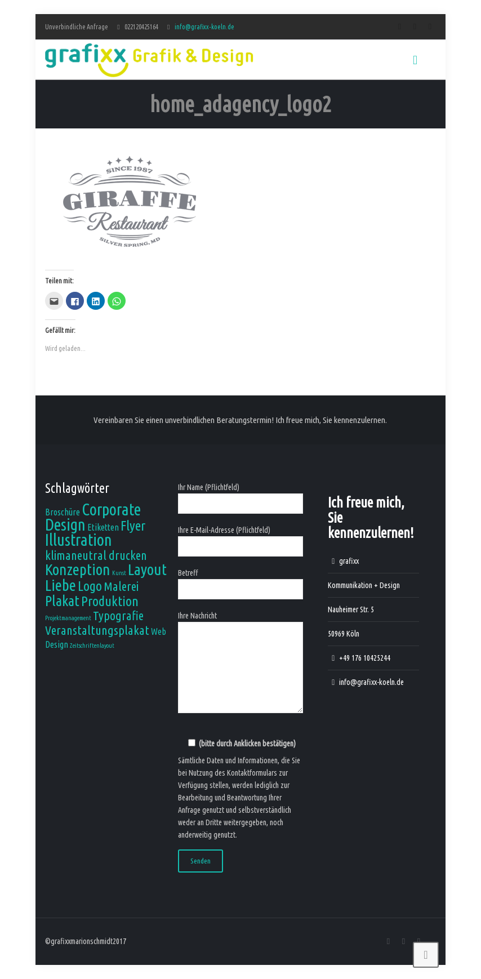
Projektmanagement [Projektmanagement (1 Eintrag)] (68, 618)
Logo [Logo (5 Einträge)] (90, 586)
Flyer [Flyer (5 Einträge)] (133, 525)
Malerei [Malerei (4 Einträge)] (121, 586)
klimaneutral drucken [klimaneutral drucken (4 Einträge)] (96, 555)
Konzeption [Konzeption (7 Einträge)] (77, 569)
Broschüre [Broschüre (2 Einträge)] (62, 512)
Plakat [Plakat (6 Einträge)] (62, 600)
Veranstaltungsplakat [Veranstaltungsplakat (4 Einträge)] (97, 630)
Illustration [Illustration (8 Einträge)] (78, 540)
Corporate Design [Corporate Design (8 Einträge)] (93, 517)
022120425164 (141, 26)
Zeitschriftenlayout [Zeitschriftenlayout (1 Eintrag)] (92, 645)
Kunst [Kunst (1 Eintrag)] (119, 572)
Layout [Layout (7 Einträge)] (147, 569)
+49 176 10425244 (364, 657)
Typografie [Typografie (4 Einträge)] (118, 615)
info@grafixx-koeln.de (204, 26)
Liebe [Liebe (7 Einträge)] (60, 585)
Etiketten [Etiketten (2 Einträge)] (103, 527)
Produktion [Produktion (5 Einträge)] (110, 601)
